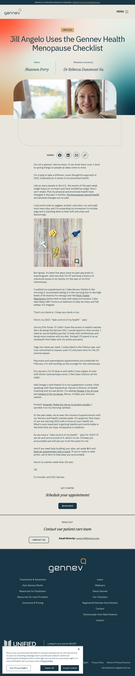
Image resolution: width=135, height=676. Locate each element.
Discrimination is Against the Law (116, 668)
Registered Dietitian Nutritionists (100, 602)
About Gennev (100, 591)
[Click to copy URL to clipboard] (85, 155)
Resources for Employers (32, 591)
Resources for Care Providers (32, 597)
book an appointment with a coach (52, 451)
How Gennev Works (32, 585)
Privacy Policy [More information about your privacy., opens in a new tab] (46, 661)
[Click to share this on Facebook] (59, 155)
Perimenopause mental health (83, 194)
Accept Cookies (70, 668)
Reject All (49, 668)
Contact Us (38, 539)
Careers (100, 620)
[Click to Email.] (76, 155)
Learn (100, 579)
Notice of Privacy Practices (118, 662)
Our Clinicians (100, 597)
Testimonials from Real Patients (100, 614)
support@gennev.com (87, 538)
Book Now (67, 506)
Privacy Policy (98, 662)
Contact (100, 608)
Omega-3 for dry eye (87, 390)
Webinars (100, 585)
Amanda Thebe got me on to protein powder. (67, 404)
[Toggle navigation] (123, 11)
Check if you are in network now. (86, 2)
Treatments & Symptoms (32, 579)
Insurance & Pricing (32, 602)
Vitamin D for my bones (50, 394)
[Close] (79, 649)
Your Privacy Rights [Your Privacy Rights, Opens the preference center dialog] (18, 668)
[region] (42, 660)
